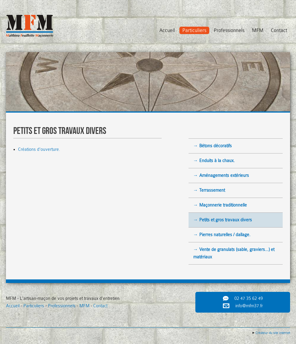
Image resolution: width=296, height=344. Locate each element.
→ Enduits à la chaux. (214, 160)
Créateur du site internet (272, 333)
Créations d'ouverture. (39, 149)
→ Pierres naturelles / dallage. (221, 234)
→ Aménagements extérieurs (221, 175)
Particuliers (194, 30)
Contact (279, 30)
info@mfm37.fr (249, 305)
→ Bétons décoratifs (212, 145)
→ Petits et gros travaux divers (222, 220)
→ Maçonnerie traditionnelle (220, 205)
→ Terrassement (209, 190)
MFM (257, 30)
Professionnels (229, 30)
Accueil (167, 30)
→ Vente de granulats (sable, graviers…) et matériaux (233, 253)
